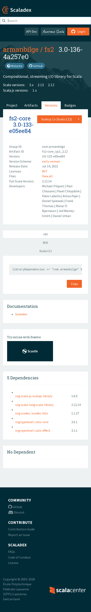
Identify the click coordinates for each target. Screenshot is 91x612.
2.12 (51, 84)
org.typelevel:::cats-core (32, 422)
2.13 (41, 84)
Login (78, 31)
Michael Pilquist (53, 186)
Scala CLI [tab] (45, 251)
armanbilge (21, 49)
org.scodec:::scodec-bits (31, 413)
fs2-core (20, 118)
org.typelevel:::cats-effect (32, 430)
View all (47, 176)
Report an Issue (19, 535)
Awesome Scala (53, 31)
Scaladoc (21, 314)
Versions (51, 105)
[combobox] (59, 119)
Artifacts (31, 105)
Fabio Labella (51, 196)
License (13, 563)
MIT (45, 171)
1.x (34, 90)
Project (11, 105)
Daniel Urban (62, 216)
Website (14, 66)
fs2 (49, 49)
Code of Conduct (19, 557)
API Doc (31, 31)
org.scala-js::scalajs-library (33, 396)
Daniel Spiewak (53, 201)
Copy (74, 284)
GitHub (36, 66)
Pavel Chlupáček (68, 191)
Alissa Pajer (71, 196)
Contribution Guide (21, 529)
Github (15, 507)
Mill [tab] (45, 243)
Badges (70, 105)
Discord (16, 512)
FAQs (11, 552)
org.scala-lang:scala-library (34, 405)
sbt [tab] (45, 234)
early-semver (51, 161)
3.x (31, 84)
